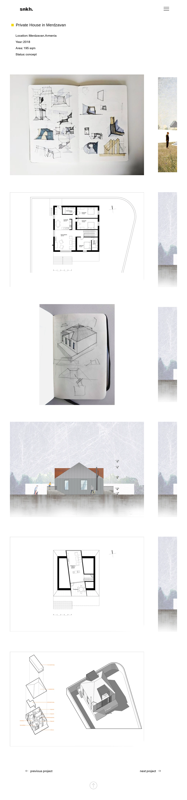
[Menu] (166, 9)
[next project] (151, 771)
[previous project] (38, 771)
